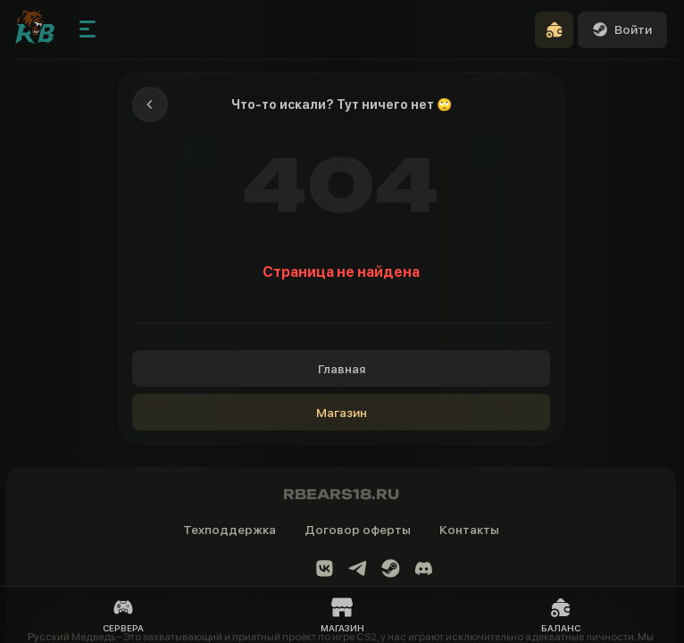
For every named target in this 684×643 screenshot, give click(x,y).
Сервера (123, 615)
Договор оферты (357, 529)
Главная (341, 369)
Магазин (341, 412)
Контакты (469, 529)
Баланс (560, 615)
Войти (622, 29)
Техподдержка (229, 529)
